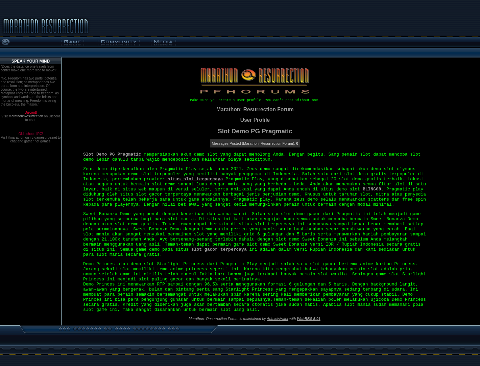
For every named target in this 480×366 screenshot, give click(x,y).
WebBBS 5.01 (308, 319)
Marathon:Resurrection (26, 116)
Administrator (277, 319)
